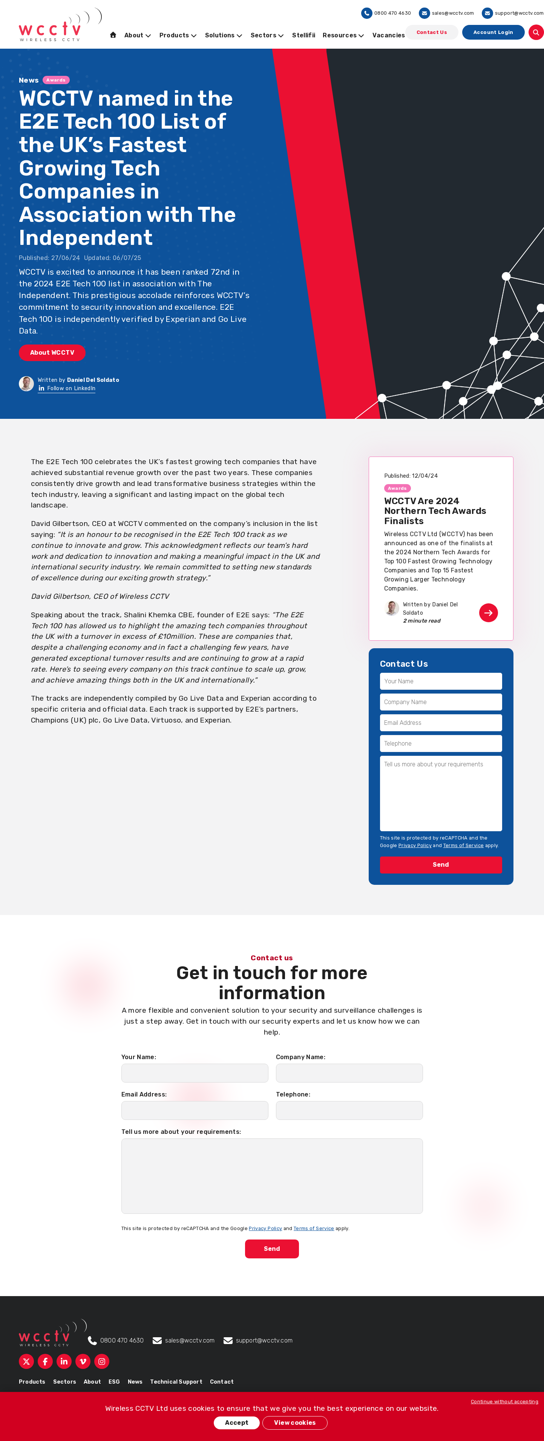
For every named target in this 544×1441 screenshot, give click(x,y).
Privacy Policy (415, 845)
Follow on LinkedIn (66, 388)
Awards (56, 80)
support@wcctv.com (513, 13)
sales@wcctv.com (446, 13)
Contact (222, 1382)
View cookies (295, 1422)
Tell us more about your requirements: (181, 1131)
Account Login (493, 32)
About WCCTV (52, 352)
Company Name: (301, 1057)
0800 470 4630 (386, 13)
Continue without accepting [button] (504, 1401)
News (135, 1382)
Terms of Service (463, 845)
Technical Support (176, 1382)
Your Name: (138, 1057)
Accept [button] (236, 1422)
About (92, 1382)
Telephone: (293, 1094)
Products (32, 1382)
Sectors (64, 1382)
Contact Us (432, 32)
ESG (114, 1382)
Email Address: (144, 1094)
